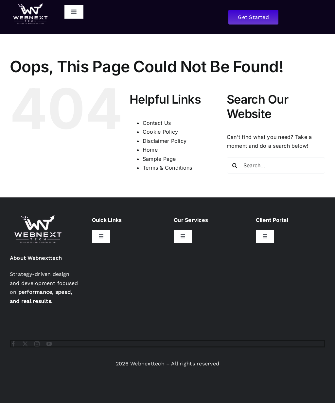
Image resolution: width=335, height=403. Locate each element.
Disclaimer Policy (164, 141)
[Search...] (276, 165)
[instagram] (37, 343)
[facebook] (13, 343)
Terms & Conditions (167, 167)
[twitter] (25, 343)
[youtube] (49, 343)
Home (150, 149)
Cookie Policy (160, 131)
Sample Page (159, 159)
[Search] (235, 165)
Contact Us (157, 123)
